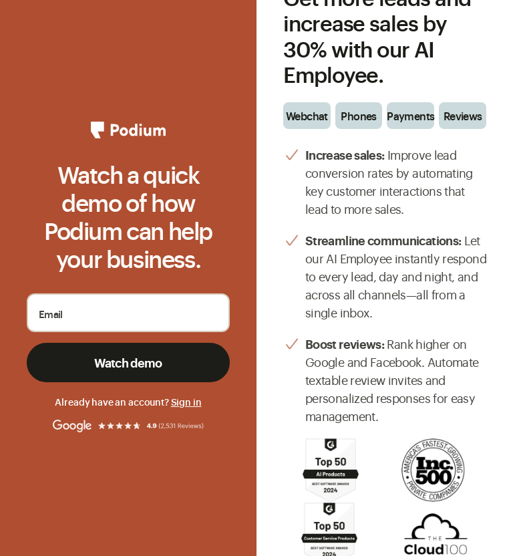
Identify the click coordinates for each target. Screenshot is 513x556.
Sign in (186, 401)
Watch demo (128, 362)
